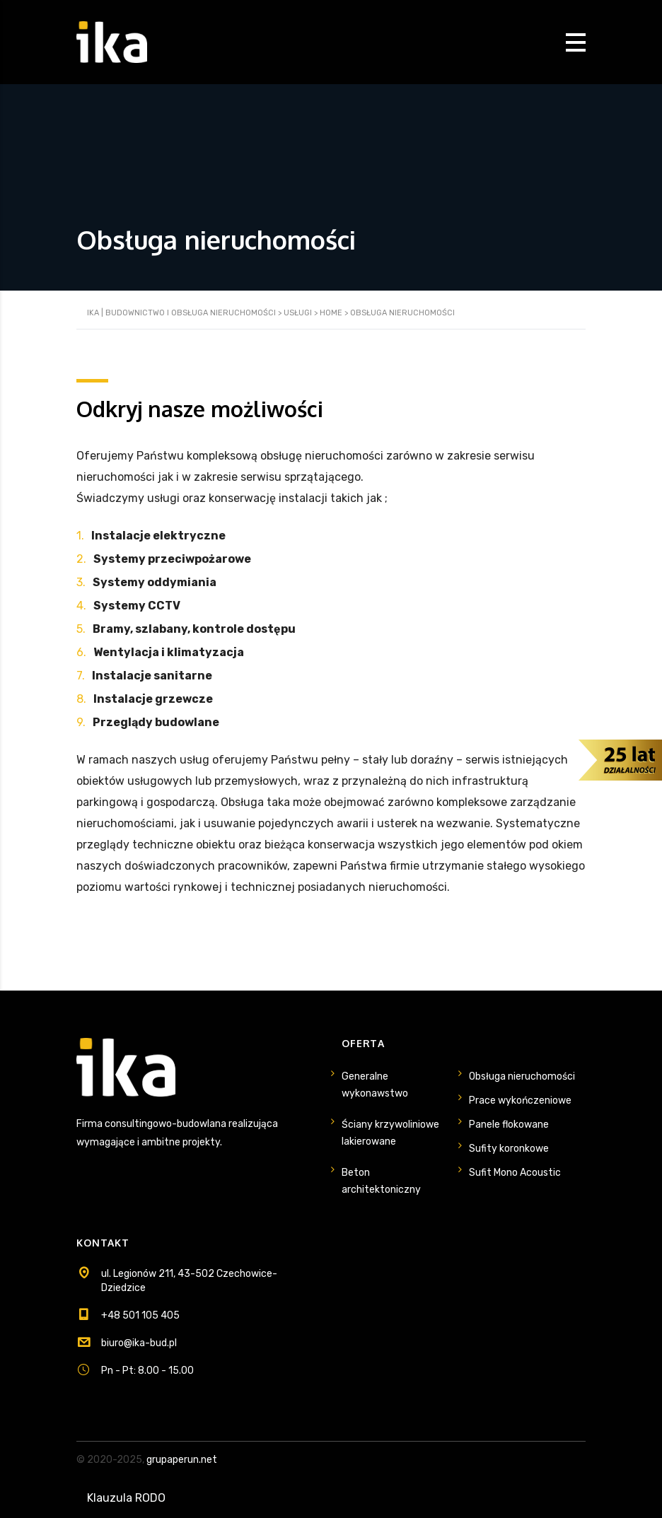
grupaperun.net (181, 1460)
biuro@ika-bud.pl (139, 1343)
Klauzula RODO (126, 1498)
